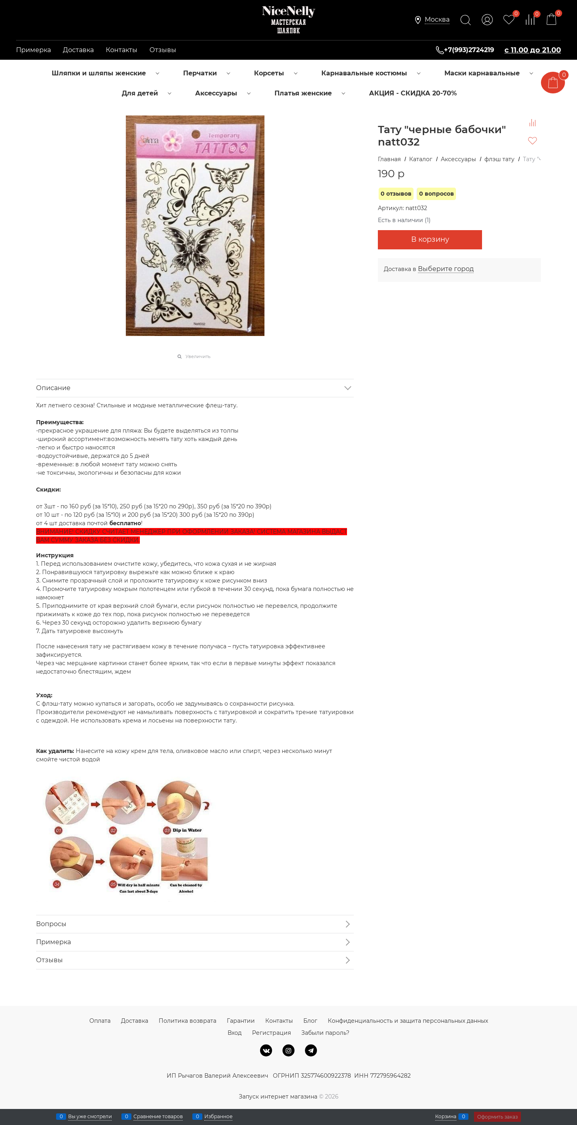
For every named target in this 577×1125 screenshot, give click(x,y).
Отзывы (162, 50)
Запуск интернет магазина (278, 1096)
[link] (437, 20)
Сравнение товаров (158, 1116)
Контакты (121, 50)
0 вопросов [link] (436, 193)
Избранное (218, 1116)
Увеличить (198, 356)
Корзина (445, 1116)
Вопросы (51, 924)
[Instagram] (288, 1050)
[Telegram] (311, 1050)
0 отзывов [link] (396, 193)
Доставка (78, 50)
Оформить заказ (497, 1117)
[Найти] (465, 20)
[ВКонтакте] (266, 1050)
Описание (53, 388)
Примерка (33, 50)
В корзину (430, 239)
